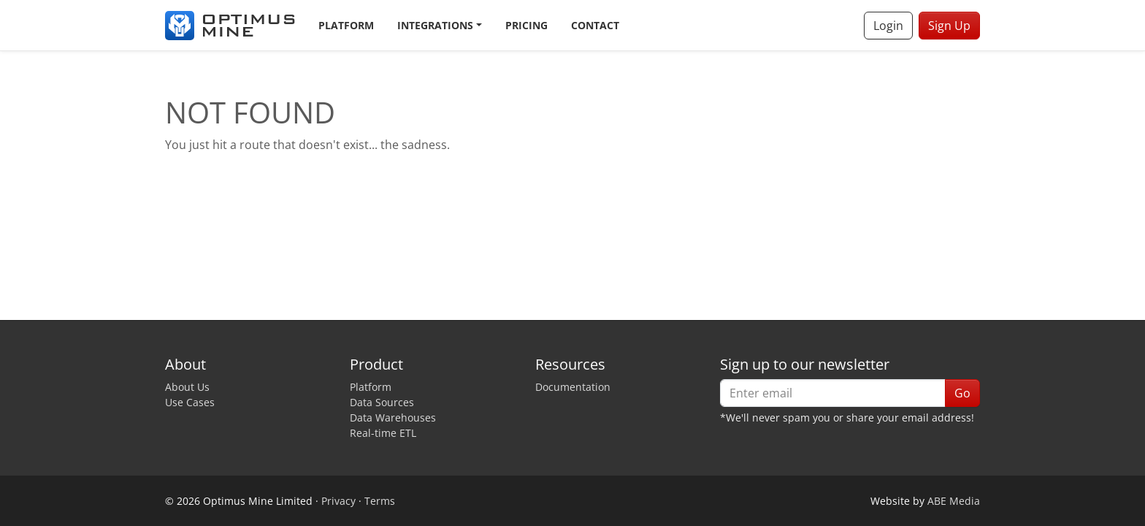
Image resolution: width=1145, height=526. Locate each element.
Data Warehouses (393, 417)
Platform (346, 25)
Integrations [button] (435, 25)
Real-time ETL (383, 433)
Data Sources (382, 402)
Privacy (338, 501)
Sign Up (949, 26)
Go (962, 393)
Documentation (572, 387)
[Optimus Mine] (230, 25)
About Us (187, 387)
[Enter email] (833, 393)
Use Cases (190, 402)
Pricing (526, 25)
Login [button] (888, 26)
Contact (595, 25)
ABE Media (953, 501)
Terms (379, 501)
